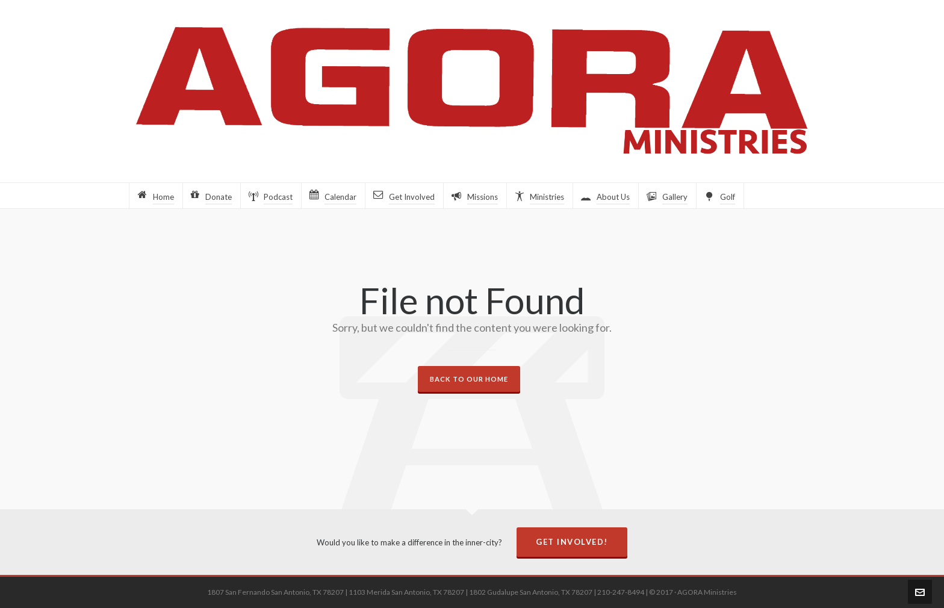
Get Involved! (572, 542)
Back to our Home (469, 379)
